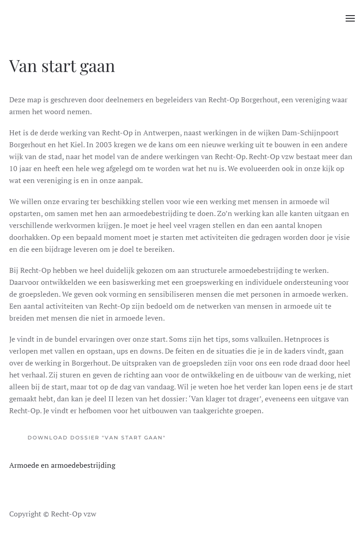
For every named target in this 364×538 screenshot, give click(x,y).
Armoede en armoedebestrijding (62, 465)
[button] (350, 18)
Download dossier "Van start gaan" (97, 437)
